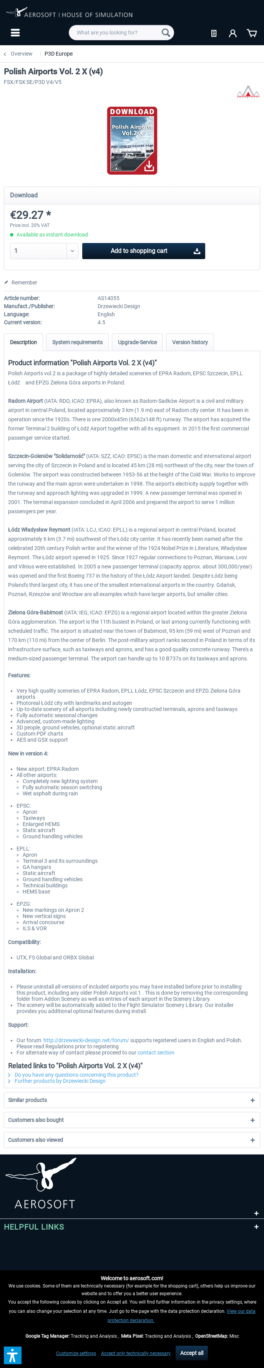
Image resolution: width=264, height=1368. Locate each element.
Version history (190, 342)
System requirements (77, 342)
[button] (13, 1355)
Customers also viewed (35, 1140)
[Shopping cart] (251, 32)
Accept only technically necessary (136, 1353)
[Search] (166, 32)
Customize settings (76, 1353)
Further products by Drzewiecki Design (57, 1081)
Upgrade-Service (137, 342)
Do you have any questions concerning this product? (73, 1075)
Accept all (191, 1353)
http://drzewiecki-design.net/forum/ (86, 1040)
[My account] (233, 32)
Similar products (27, 1100)
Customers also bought (36, 1120)
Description (23, 342)
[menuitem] (14, 32)
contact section (156, 1052)
